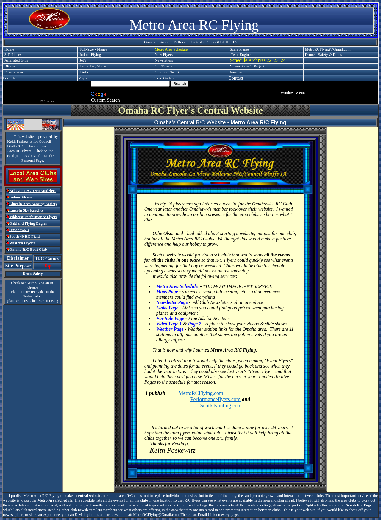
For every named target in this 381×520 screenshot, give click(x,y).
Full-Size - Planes (93, 49)
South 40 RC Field (24, 236)
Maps (82, 78)
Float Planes (14, 72)
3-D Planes (12, 54)
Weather (236, 72)
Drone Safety (33, 274)
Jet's (82, 60)
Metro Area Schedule (55, 500)
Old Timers (163, 66)
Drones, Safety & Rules (323, 54)
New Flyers (164, 54)
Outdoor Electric (168, 72)
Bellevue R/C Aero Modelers (32, 190)
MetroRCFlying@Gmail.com (328, 49)
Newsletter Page (358, 505)
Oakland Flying (22, 223)
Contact (235, 78)
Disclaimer (18, 258)
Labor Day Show (92, 66)
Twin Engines (241, 54)
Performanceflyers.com (215, 399)
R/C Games (47, 101)
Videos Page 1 (241, 66)
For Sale (9, 78)
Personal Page (32, 160)
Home (9, 49)
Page (204, 505)
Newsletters (164, 60)
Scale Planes (239, 49)
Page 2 (259, 66)
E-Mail (80, 514)
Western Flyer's (22, 243)
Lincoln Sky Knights (26, 210)
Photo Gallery (164, 78)
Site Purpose (18, 265)
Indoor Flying (90, 54)
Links (83, 72)
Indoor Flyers (20, 197)
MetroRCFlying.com (201, 393)
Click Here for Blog (44, 301)
